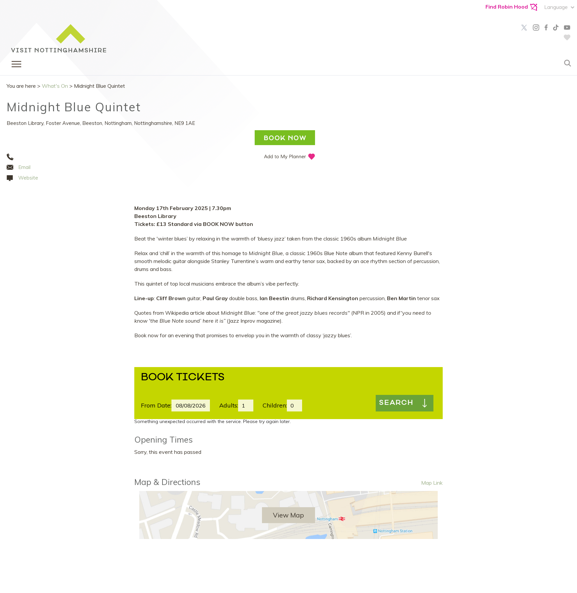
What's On (55, 85)
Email (24, 167)
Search (396, 403)
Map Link (432, 482)
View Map (288, 515)
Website (28, 178)
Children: (275, 405)
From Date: (156, 405)
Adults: (228, 405)
